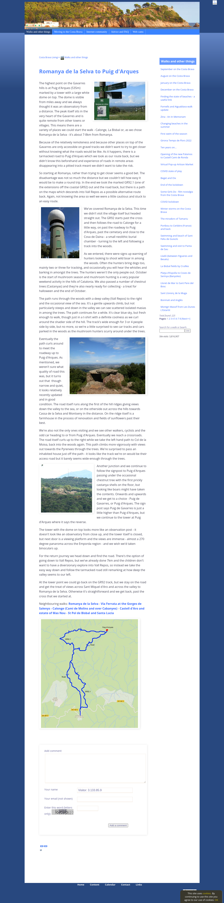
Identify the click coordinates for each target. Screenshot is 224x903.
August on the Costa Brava (175, 76)
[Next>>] (186, 318)
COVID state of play (171, 171)
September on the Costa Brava (177, 69)
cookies (207, 893)
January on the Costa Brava (175, 82)
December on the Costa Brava (177, 89)
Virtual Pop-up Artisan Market (177, 164)
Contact (125, 884)
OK (216, 900)
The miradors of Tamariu (174, 218)
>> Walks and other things (73, 57)
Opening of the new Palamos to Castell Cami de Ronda (176, 155)
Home (80, 884)
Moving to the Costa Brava (68, 31)
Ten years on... (169, 147)
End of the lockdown (172, 184)
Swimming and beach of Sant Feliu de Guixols (176, 237)
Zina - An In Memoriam (173, 116)
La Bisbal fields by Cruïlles (175, 266)
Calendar (110, 884)
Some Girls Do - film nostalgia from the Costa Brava (177, 193)
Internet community (96, 31)
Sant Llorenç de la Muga (174, 293)
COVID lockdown (170, 201)
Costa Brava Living (48, 57)
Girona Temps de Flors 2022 (176, 140)
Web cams (138, 31)
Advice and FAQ (120, 31)
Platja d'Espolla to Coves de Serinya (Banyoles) (175, 274)
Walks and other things (38, 31)
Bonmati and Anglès (172, 300)
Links (139, 884)
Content (94, 884)
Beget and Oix (168, 178)
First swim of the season (174, 133)
